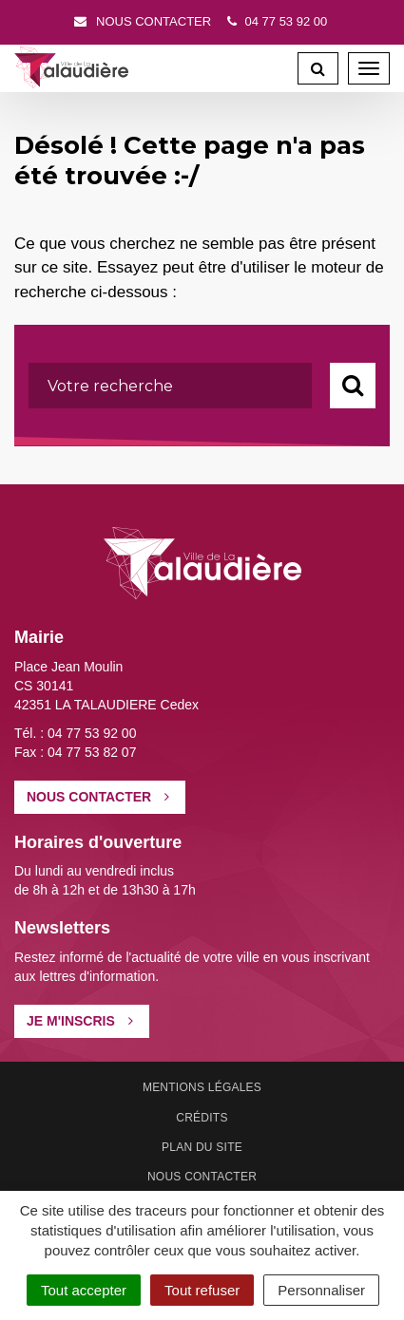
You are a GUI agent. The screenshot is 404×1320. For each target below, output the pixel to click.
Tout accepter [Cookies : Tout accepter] (83, 1290)
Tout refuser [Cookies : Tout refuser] (202, 1290)
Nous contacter (141, 21)
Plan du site (202, 1147)
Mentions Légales (202, 1087)
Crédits (201, 1117)
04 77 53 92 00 (275, 21)
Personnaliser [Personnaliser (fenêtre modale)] (321, 1290)
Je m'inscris (80, 1020)
